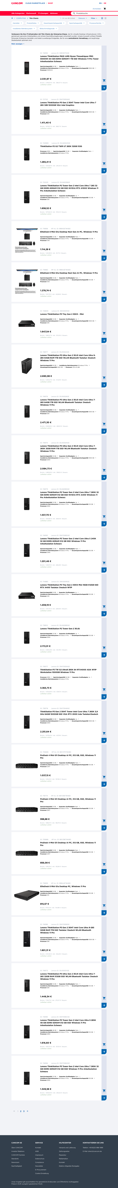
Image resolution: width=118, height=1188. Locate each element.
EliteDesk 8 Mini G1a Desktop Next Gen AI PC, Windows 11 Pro (69, 232)
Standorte (15, 1159)
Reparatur (62, 1155)
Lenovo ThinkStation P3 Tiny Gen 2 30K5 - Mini (62, 314)
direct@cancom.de (95, 1151)
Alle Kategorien (17, 13)
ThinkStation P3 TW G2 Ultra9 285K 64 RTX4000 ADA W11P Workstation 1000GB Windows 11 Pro (68, 670)
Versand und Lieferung (67, 1148)
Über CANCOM (17, 1148)
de (105, 3)
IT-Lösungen (43, 13)
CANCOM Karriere (18, 1155)
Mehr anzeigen (16, 44)
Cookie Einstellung (42, 1173)
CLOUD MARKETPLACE (35, 3)
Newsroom (15, 1162)
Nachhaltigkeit (16, 1166)
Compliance (39, 1162)
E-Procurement (40, 1170)
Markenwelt (31, 13)
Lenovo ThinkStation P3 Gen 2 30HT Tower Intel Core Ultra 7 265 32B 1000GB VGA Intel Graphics (68, 103)
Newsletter (39, 1166)
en (100, 3)
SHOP (50, 3)
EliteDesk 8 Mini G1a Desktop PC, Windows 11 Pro (63, 886)
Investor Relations (17, 1151)
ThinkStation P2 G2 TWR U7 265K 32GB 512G (61, 146)
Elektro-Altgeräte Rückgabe (69, 1166)
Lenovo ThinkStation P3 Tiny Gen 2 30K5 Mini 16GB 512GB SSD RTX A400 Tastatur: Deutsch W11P (69, 586)
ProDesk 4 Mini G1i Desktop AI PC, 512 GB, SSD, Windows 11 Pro (68, 756)
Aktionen (54, 13)
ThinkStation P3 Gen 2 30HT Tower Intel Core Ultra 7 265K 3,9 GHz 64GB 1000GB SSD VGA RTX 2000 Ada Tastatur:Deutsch (69, 712)
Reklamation (63, 1159)
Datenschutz (39, 1159)
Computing (21, 18)
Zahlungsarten (64, 1151)
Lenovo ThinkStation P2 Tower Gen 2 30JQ (60, 628)
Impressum (39, 1155)
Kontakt (38, 1148)
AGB (37, 1151)
